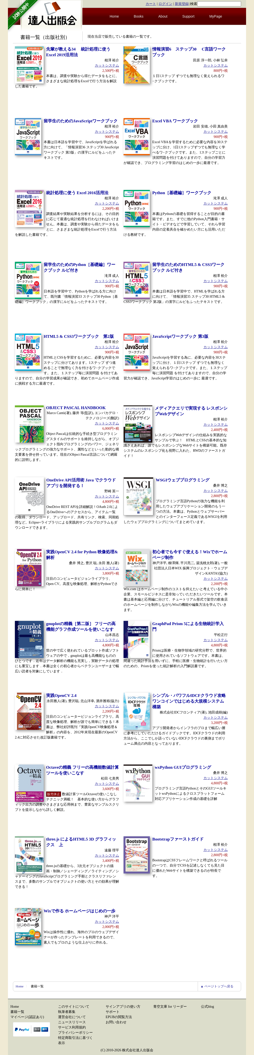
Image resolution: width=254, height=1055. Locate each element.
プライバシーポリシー (75, 1032)
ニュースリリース (72, 1022)
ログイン (165, 4)
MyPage (215, 16)
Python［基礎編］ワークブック (181, 192)
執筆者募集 (66, 1012)
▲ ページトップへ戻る (216, 986)
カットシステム (107, 65)
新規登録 (182, 4)
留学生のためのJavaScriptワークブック (81, 121)
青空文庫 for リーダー (170, 1006)
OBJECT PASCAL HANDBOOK (76, 407)
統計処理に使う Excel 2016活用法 (77, 192)
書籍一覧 (17, 1012)
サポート (113, 1012)
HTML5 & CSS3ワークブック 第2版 (79, 336)
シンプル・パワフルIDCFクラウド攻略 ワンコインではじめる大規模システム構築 (189, 701)
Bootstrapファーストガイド (178, 839)
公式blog (207, 1006)
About (162, 16)
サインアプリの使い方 (123, 1006)
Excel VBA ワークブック (175, 121)
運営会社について (72, 1017)
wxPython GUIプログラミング (183, 767)
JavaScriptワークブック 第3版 (180, 336)
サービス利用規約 (72, 1027)
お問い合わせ (116, 1022)
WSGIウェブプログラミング (182, 480)
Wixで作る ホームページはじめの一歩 (79, 911)
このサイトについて (73, 1006)
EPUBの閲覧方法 (119, 1017)
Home (114, 16)
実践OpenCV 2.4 (61, 695)
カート (151, 4)
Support (188, 16)
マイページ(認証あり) (27, 1017)
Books (138, 16)
